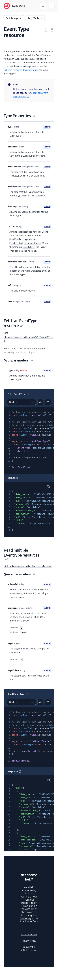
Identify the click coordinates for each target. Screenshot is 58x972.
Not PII (47, 127)
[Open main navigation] (51, 6)
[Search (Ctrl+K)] (43, 6)
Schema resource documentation (21, 70)
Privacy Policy (29, 940)
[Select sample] (21, 402)
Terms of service (29, 934)
